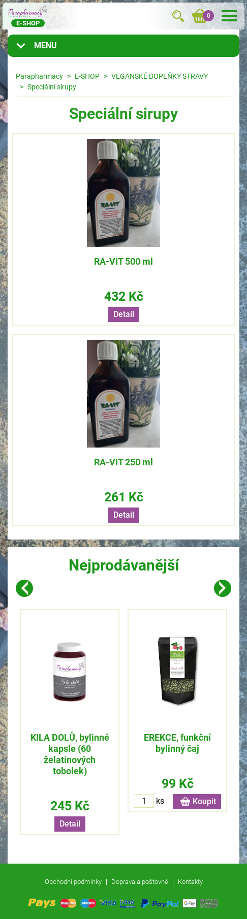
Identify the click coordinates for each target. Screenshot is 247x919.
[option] (69, 722)
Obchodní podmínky (73, 881)
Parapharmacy (39, 76)
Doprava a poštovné (139, 881)
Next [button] (222, 588)
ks (160, 801)
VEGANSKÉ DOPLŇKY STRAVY (159, 76)
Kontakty (190, 881)
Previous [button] (24, 588)
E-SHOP (87, 76)
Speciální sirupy (51, 87)
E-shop (28, 23)
